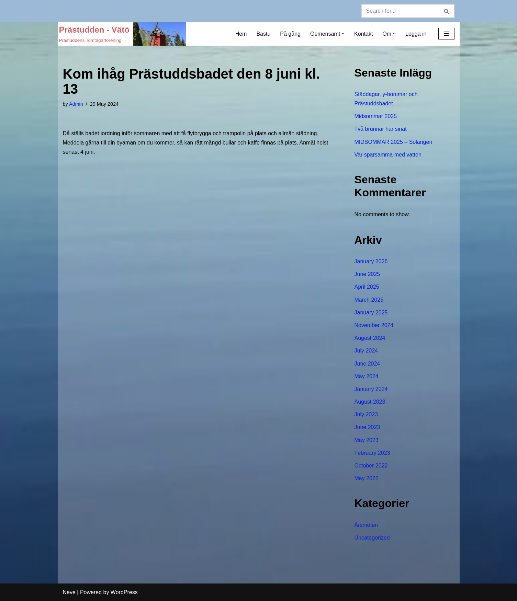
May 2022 (367, 478)
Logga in (415, 34)
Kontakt (363, 34)
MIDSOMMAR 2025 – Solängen (393, 142)
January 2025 (371, 312)
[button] (343, 33)
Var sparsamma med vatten (388, 155)
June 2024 (367, 364)
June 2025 (367, 274)
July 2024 (366, 351)
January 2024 (371, 389)
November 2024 (374, 325)
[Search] (400, 11)
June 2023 (367, 427)
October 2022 (371, 466)
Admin (76, 104)
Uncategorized (372, 538)
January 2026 (371, 261)
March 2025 (369, 300)
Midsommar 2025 (376, 116)
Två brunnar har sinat (381, 129)
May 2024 (367, 376)
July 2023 (366, 414)
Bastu (263, 34)
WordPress (124, 592)
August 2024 (370, 338)
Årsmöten (366, 525)
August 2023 (370, 402)
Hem (241, 34)
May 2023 (367, 440)
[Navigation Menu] (446, 33)
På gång (290, 34)
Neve (69, 592)
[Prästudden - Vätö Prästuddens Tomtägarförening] (122, 34)
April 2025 (367, 287)
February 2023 (372, 453)
